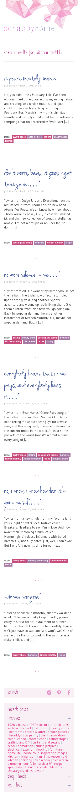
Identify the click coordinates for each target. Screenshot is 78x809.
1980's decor (38, 725)
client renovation (53, 735)
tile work (56, 767)
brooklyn (15, 735)
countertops (57, 739)
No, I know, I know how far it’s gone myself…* (35, 496)
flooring (41, 749)
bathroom (41, 728)
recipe (69, 243)
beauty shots (60, 137)
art (29, 728)
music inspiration (32, 459)
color (11, 739)
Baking (47, 137)
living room (28, 756)
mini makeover (49, 756)
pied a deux (42, 760)
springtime (15, 767)
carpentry (31, 735)
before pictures (58, 732)
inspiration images (54, 753)
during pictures (46, 746)
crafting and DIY (18, 742)
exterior (28, 749)
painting (26, 760)
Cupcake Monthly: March (30, 78)
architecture (16, 728)
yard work (37, 770)
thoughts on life (60, 459)
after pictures (35, 137)
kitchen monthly (55, 243)
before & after (35, 732)
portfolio (29, 763)
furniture (56, 749)
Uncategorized (17, 770)
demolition (25, 746)
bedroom (15, 732)
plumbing (14, 763)
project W (45, 763)
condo (21, 739)
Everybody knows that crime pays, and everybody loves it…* (35, 385)
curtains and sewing (46, 742)
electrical (13, 749)
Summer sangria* (22, 596)
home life (39, 243)
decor (11, 746)
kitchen (8, 141)
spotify (50, 341)
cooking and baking (22, 243)
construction (37, 739)
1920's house (19, 137)
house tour (31, 753)
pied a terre (29, 341)
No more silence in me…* (32, 275)
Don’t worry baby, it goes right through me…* (38, 178)
